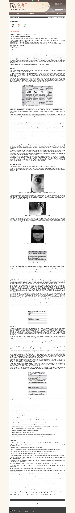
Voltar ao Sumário (13, 21)
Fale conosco (37, 504)
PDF (19, 26)
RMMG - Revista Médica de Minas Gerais (19, 7)
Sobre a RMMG (16, 13)
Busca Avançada (58, 10)
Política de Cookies (36, 507)
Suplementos (44, 13)
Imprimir (13, 26)
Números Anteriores (30, 13)
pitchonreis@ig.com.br (16, 47)
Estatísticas (25, 26)
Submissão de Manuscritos (58, 13)
